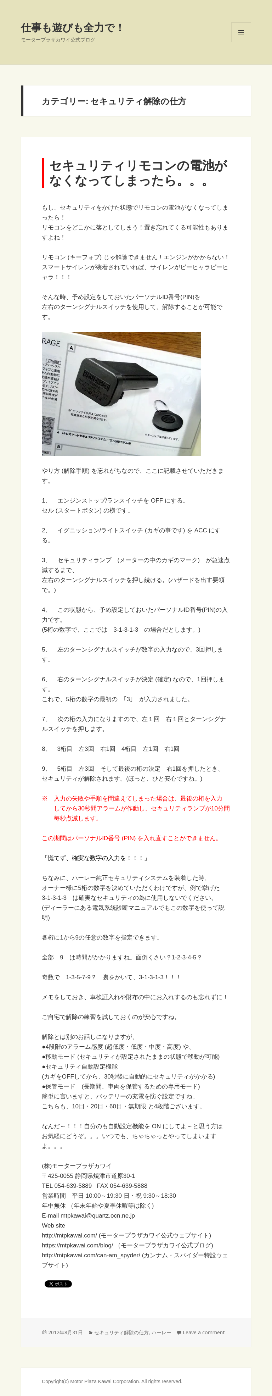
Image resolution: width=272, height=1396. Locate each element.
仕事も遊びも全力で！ (73, 27)
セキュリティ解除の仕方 (121, 1332)
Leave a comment (204, 1332)
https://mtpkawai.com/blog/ (77, 1245)
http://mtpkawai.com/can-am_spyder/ (91, 1255)
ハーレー (161, 1332)
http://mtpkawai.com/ (69, 1235)
